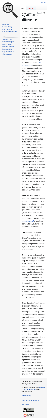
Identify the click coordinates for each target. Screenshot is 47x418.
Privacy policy (26, 396)
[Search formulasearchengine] (41, 13)
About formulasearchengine (31, 400)
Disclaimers (25, 405)
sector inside (27, 221)
